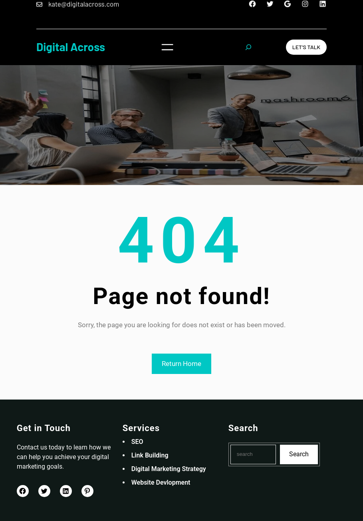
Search (299, 454)
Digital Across (70, 47)
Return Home (181, 364)
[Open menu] (167, 47)
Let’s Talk (306, 47)
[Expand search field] (248, 47)
